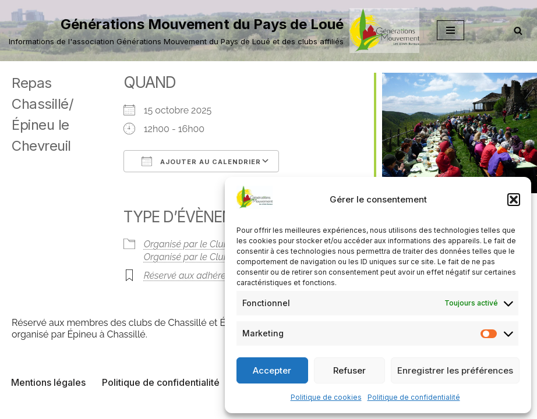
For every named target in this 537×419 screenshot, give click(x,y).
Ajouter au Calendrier (201, 161)
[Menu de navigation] (450, 30)
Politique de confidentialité (414, 397)
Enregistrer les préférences (455, 370)
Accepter (272, 370)
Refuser (349, 370)
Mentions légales (48, 382)
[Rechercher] (518, 30)
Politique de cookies (326, 397)
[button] (514, 199)
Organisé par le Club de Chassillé (213, 256)
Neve (209, 406)
